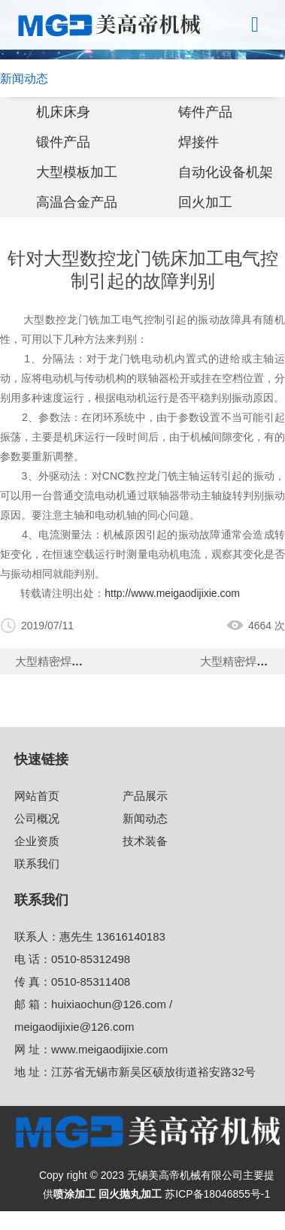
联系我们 (36, 863)
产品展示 (145, 795)
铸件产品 (205, 112)
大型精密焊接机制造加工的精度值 (99, 661)
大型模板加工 (76, 172)
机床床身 (63, 112)
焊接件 (198, 142)
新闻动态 (145, 818)
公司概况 (36, 818)
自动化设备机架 (225, 172)
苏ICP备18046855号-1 (217, 1194)
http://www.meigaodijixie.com (172, 593)
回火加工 (205, 202)
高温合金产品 (76, 202)
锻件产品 (63, 142)
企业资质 (36, 841)
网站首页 (36, 795)
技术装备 (145, 841)
